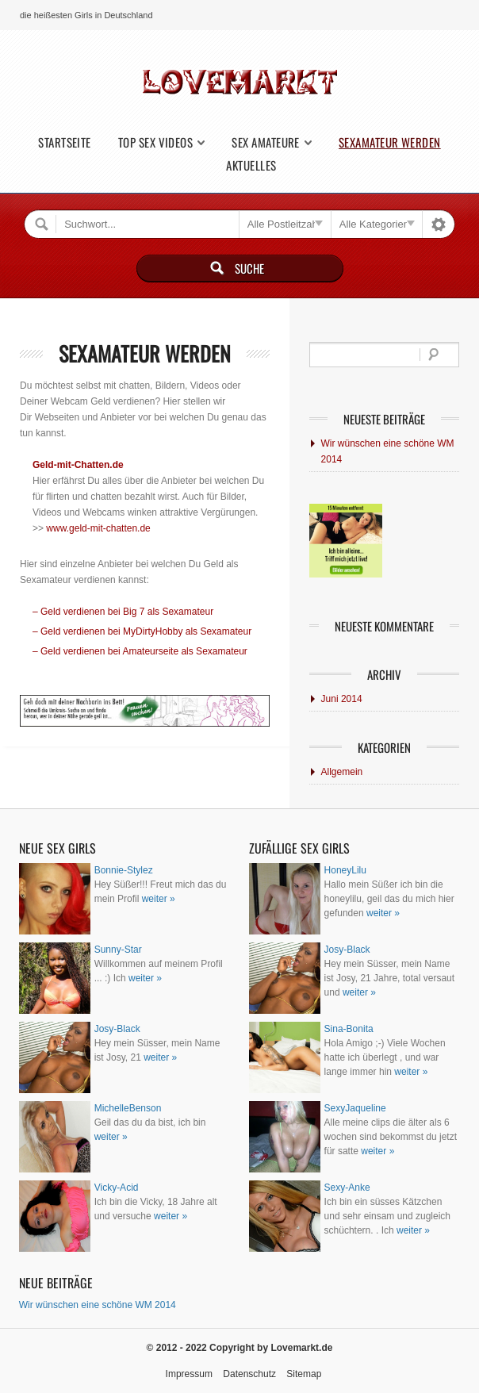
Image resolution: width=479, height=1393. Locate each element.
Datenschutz (249, 1374)
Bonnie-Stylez (123, 870)
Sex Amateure (265, 142)
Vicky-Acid (116, 1187)
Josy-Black (117, 1028)
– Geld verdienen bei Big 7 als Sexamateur (123, 611)
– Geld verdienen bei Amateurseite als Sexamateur (140, 651)
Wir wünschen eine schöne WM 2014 (387, 451)
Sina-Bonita (349, 1028)
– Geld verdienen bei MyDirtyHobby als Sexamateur (142, 631)
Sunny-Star (118, 949)
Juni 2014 (341, 698)
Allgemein (342, 771)
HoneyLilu (345, 870)
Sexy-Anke (347, 1187)
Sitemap (303, 1374)
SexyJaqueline (355, 1108)
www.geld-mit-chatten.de (98, 528)
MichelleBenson (128, 1108)
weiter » (158, 898)
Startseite (64, 142)
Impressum (189, 1374)
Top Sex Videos (155, 142)
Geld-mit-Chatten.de (78, 464)
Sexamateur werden (390, 142)
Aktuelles (251, 165)
